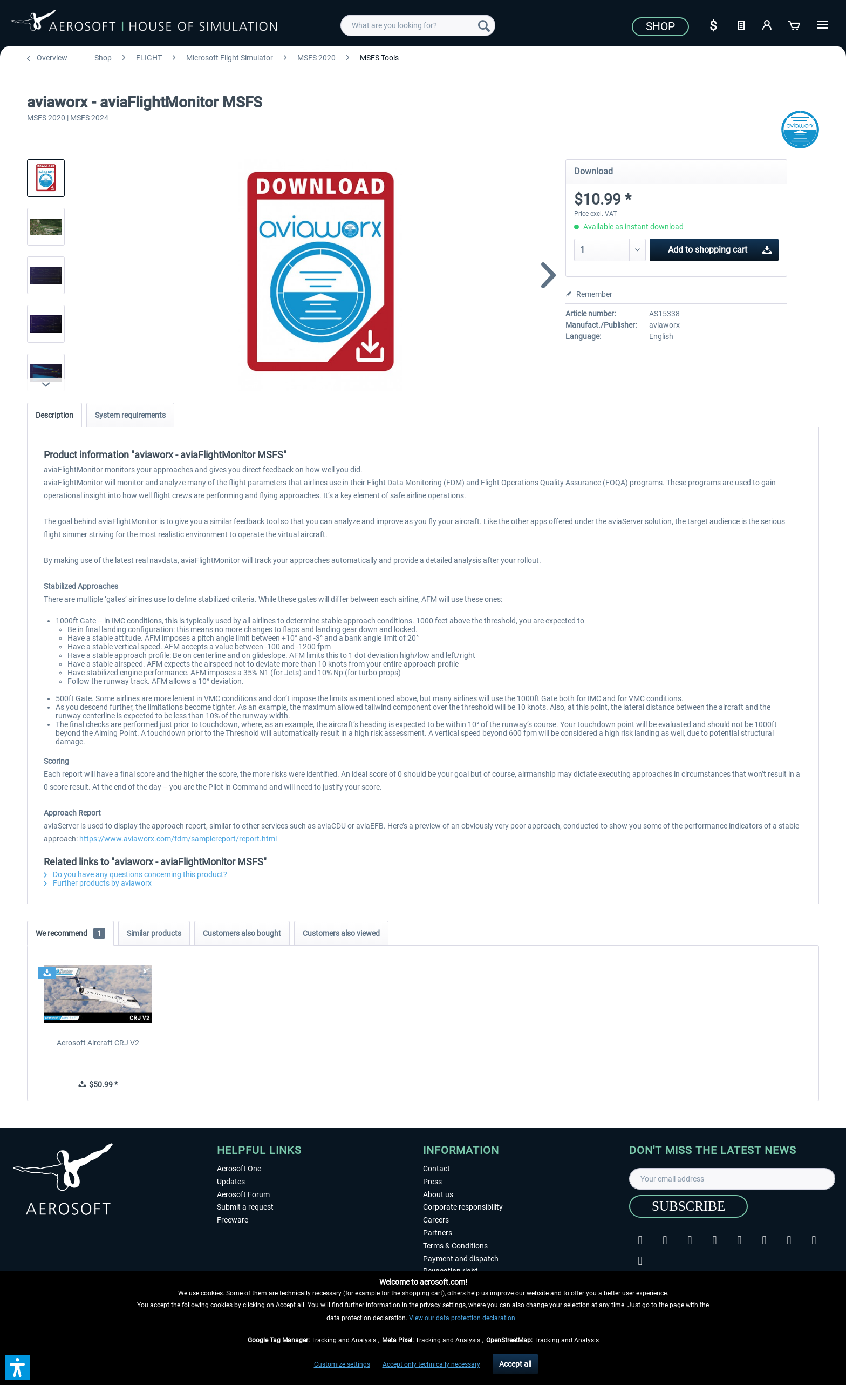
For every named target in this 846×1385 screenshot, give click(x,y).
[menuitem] (417, 25)
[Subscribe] (688, 1206)
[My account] (768, 24)
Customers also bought (242, 933)
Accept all (515, 1364)
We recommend (70, 933)
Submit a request (245, 1207)
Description (54, 415)
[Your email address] (732, 1179)
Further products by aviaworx (98, 883)
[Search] (484, 25)
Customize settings (342, 1364)
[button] (17, 1367)
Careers (436, 1220)
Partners (437, 1232)
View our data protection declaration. (463, 1318)
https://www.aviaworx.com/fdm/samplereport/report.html (178, 838)
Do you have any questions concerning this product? (135, 874)
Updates (231, 1181)
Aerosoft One (239, 1168)
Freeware (232, 1220)
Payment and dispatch (461, 1258)
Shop (660, 26)
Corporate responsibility (463, 1207)
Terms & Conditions (455, 1245)
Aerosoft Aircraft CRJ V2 (98, 1042)
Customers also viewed (341, 933)
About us (438, 1194)
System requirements (130, 415)
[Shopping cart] (795, 24)
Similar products (154, 933)
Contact (436, 1168)
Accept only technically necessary (431, 1364)
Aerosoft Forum (243, 1194)
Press (432, 1181)
